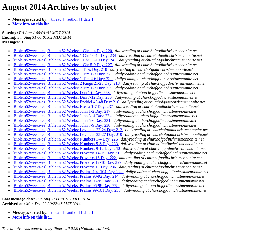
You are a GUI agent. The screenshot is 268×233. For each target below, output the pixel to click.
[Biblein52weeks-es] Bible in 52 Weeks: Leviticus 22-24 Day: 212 (67, 130)
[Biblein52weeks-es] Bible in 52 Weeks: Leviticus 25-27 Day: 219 (67, 134)
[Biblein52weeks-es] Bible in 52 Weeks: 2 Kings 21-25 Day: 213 (66, 83)
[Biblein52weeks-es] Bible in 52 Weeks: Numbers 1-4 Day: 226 (65, 139)
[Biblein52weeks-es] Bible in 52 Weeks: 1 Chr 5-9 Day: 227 (62, 65)
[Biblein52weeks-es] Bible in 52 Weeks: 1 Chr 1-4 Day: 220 (62, 51)
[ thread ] (56, 19)
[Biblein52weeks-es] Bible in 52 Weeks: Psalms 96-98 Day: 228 (66, 185)
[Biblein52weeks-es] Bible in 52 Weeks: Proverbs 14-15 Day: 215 (67, 153)
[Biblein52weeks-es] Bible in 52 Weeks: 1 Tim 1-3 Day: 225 (62, 74)
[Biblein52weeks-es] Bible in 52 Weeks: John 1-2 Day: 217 (62, 111)
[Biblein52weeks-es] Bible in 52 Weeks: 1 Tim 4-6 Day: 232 (62, 78)
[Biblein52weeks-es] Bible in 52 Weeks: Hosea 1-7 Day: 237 (63, 106)
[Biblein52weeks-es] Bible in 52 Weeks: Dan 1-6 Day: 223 (61, 92)
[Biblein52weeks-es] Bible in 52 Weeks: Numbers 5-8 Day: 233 (65, 144)
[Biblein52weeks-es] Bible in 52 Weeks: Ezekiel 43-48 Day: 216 (66, 102)
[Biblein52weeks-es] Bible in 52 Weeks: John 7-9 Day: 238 (62, 125)
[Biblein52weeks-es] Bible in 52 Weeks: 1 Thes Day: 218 (60, 69)
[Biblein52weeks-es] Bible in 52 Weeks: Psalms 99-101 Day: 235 (67, 190)
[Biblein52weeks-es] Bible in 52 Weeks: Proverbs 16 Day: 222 (64, 158)
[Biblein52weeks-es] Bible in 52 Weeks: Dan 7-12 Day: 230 (62, 97)
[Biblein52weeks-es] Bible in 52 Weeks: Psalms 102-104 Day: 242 (68, 171)
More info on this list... (32, 24)
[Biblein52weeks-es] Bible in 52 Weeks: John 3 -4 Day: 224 (62, 116)
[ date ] (87, 19)
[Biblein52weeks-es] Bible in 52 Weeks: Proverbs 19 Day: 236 (64, 167)
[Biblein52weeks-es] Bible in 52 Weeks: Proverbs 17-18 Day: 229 (67, 162)
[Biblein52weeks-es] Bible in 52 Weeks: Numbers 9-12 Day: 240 (66, 148)
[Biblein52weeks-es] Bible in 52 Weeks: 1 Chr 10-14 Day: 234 (64, 55)
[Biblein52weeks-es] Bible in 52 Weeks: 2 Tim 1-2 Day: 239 (62, 88)
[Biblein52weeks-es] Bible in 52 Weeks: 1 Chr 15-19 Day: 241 (64, 60)
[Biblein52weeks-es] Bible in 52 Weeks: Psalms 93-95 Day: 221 (66, 181)
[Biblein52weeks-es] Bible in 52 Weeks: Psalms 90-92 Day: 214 (66, 176)
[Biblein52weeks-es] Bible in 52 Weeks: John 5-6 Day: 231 (62, 120)
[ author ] (72, 19)
